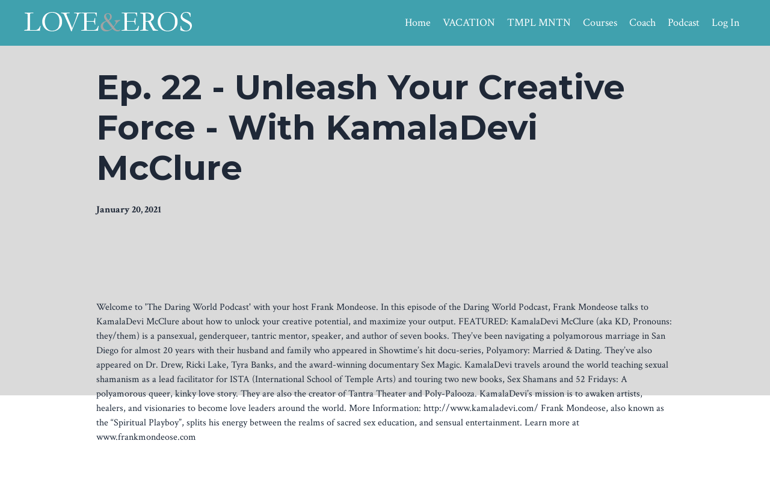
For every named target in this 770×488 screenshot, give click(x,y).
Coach (642, 22)
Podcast (684, 22)
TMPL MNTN (539, 22)
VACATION (469, 22)
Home (418, 22)
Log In (726, 22)
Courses (600, 22)
